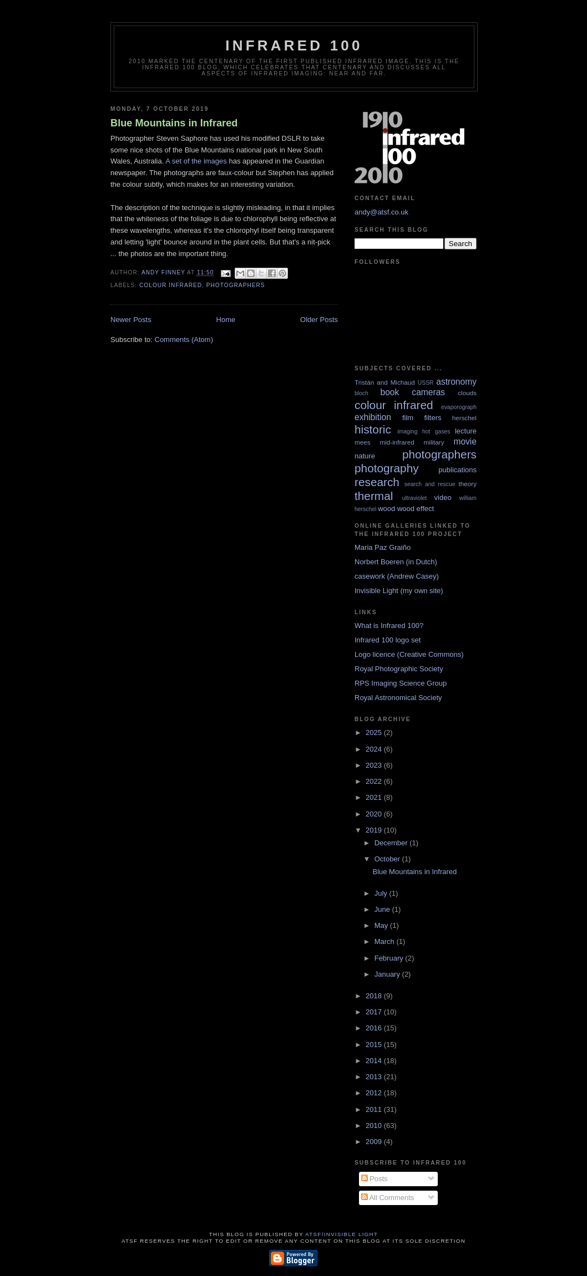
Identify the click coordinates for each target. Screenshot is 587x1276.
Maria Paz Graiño (383, 547)
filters (432, 418)
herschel (464, 417)
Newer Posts (130, 319)
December (392, 843)
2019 (375, 830)
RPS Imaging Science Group (401, 683)
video (443, 497)
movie (465, 441)
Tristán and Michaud (385, 382)
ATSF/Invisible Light (341, 1234)
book (389, 392)
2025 (375, 732)
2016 (375, 1028)
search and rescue (430, 484)
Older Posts (319, 319)
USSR (426, 383)
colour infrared (170, 285)
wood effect (415, 508)
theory (468, 483)
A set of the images (196, 161)
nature (365, 456)
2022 (375, 781)
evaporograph (459, 407)
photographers (235, 285)
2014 (375, 1060)
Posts (374, 1179)
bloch (361, 393)
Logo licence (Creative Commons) (409, 654)
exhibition (373, 417)
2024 (375, 749)
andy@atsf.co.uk (381, 212)
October (388, 859)
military (434, 442)
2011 (375, 1109)
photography (387, 468)
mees (363, 442)
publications (457, 470)
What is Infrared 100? (389, 625)
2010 (375, 1125)
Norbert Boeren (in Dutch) (396, 562)
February (390, 958)
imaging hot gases (423, 431)
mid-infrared (396, 442)
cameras (428, 392)
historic (373, 429)
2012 (375, 1093)
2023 (375, 765)
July (382, 893)
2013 (375, 1077)
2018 (375, 996)
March (386, 941)
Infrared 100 (293, 45)
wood (386, 508)
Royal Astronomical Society (398, 697)
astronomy (456, 381)
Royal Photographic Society (399, 669)
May (382, 925)
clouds (467, 392)
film (407, 418)
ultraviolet (414, 498)
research (377, 482)
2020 (375, 814)
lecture (466, 431)
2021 (375, 797)
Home (226, 319)
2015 (375, 1044)
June (383, 909)
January (388, 974)
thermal (374, 495)
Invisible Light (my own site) (399, 590)
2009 (375, 1141)
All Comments (387, 1197)
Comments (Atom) (184, 339)
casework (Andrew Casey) (397, 576)
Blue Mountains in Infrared (173, 123)
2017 (375, 1012)
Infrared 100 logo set (388, 640)
